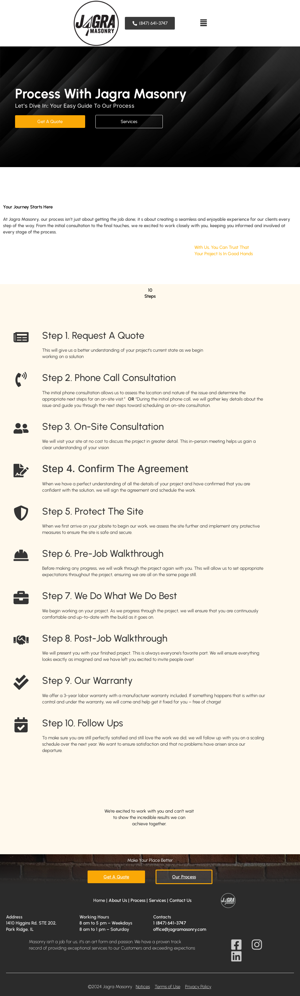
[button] (203, 23)
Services (157, 900)
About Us (118, 900)
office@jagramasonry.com (179, 929)
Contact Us (180, 900)
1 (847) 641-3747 (169, 923)
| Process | (137, 900)
